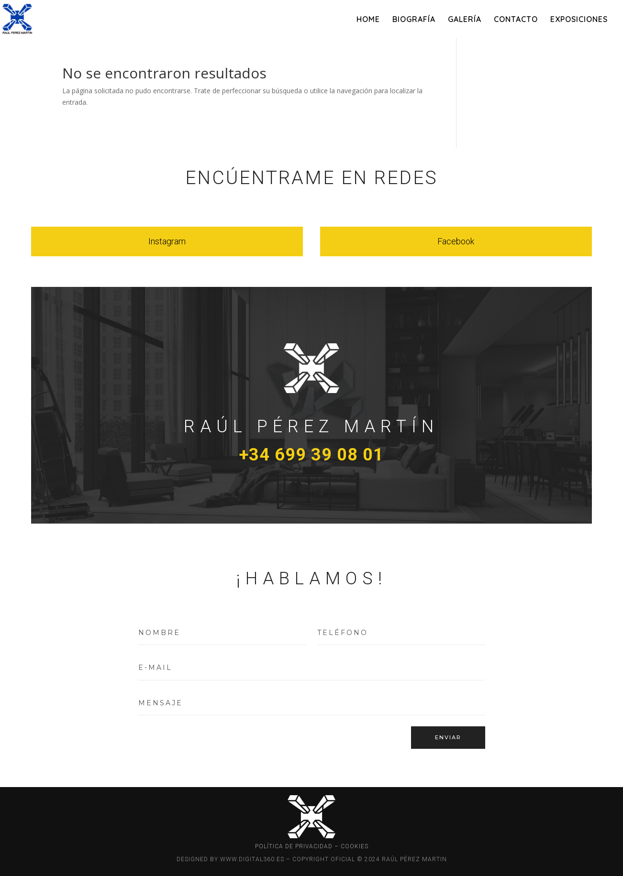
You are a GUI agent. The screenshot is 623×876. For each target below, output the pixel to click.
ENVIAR (448, 737)
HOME (368, 20)
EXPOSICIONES (579, 20)
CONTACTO (516, 20)
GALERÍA (464, 20)
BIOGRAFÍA (413, 20)
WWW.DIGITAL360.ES (252, 859)
